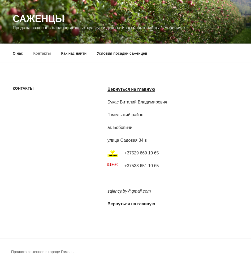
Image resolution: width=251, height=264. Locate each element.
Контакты (42, 53)
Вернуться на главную (131, 89)
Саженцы (38, 18)
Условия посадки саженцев (122, 53)
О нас (18, 53)
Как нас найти (73, 53)
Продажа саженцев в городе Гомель (42, 252)
